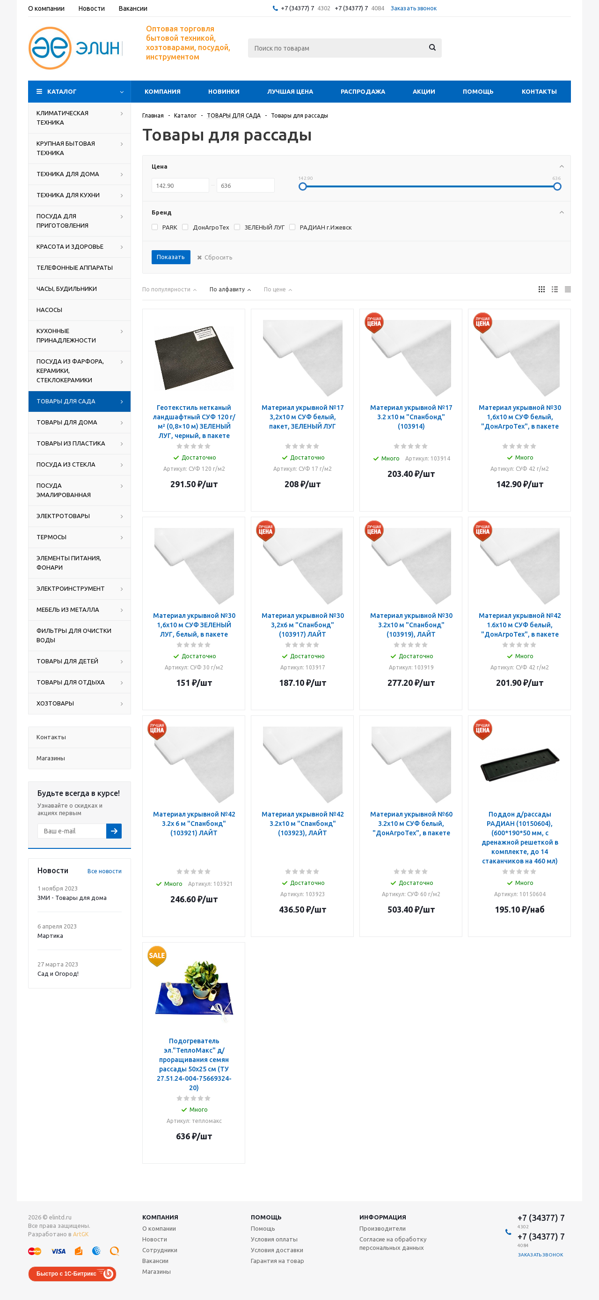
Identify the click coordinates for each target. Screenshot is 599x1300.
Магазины (156, 1271)
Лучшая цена (290, 91)
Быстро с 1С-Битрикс (66, 1273)
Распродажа (363, 91)
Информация (382, 1217)
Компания (163, 91)
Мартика (50, 935)
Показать (171, 256)
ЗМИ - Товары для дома (72, 897)
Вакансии (155, 1260)
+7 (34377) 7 (297, 8)
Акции (424, 91)
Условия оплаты (274, 1239)
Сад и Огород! (58, 973)
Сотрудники (159, 1250)
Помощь (478, 91)
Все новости (105, 871)
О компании (159, 1228)
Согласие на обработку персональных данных (392, 1243)
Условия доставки (277, 1250)
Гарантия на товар (277, 1260)
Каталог (62, 91)
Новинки (224, 91)
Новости (154, 1239)
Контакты (539, 91)
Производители (382, 1228)
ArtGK (80, 1234)
